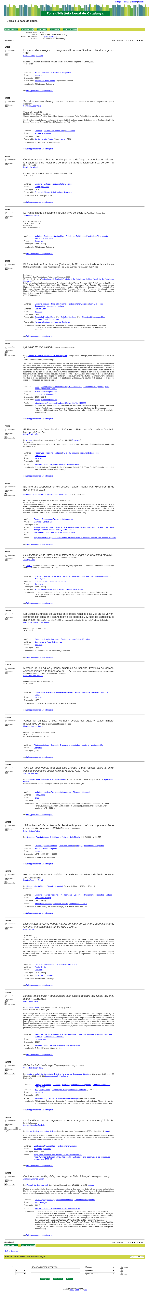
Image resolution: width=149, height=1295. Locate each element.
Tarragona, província (42, 1149)
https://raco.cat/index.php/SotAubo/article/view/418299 (57, 1045)
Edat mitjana (40, 578)
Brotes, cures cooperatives (46, 391)
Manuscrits (51, 306)
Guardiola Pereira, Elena (45, 317)
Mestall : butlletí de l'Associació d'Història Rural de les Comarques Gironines (58, 1074)
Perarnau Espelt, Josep (44, 319)
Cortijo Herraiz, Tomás (44, 139)
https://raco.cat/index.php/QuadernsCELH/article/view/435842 (60, 403)
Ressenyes (76, 440)
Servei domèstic (60, 386)
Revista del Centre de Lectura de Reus (41, 1131)
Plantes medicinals (51, 895)
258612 (29, 566)
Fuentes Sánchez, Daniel (33, 880)
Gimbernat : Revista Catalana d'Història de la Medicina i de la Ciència (53, 837)
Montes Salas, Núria (74, 589)
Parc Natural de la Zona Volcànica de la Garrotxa (54, 532)
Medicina (38, 131)
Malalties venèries (42, 792)
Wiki (85, 1290)
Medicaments (66, 895)
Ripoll (37, 798)
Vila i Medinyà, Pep (30, 773)
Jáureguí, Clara (29, 560)
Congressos (47, 519)
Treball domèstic (75, 386)
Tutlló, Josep (40, 795)
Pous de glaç (40, 1200)
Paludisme (70, 236)
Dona (37, 386)
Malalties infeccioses (43, 236)
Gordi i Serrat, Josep (76, 527)
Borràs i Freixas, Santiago (33, 56)
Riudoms (38, 75)
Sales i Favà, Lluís (30, 434)
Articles (91, 1185)
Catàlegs (50, 1200)
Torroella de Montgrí (43, 898)
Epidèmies (80, 236)
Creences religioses (103, 1034)
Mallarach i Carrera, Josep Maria (100, 527)
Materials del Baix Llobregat (37, 1185)
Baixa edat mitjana (58, 304)
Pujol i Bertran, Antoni (31, 831)
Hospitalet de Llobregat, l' (45, 394)
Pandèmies (91, 236)
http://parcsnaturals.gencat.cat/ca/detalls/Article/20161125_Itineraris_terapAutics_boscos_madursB (75, 538)
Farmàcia (93, 304)
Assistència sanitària (52, 576)
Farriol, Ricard (61, 527)
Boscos (37, 519)
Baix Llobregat (41, 1202)
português (118, 2)
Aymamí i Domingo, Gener (33, 1179)
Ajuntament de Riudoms (45, 81)
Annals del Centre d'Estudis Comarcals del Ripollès (46, 779)
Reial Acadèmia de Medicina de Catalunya (52, 322)
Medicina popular (42, 304)
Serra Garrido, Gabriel (44, 975)
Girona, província (42, 187)
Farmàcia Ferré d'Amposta (46, 848)
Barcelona (39, 584)
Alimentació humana (64, 1200)
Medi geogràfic (97, 745)
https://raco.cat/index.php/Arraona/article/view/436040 (57, 464)
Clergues (76, 792)
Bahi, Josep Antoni (42, 1089)
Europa (38, 133)
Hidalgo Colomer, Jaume (44, 529)
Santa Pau (47, 522)
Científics (56, 1085)
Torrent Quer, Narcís (31, 215)
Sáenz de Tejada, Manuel (33, 676)
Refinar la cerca (50, 37)
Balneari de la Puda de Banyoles (48, 642)
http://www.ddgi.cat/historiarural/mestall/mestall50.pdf (57, 1098)
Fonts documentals (67, 846)
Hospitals (38, 576)
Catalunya (46, 133)
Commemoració (50, 846)
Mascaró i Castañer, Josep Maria (36, 622)
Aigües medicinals (42, 639)
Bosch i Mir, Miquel (30, 167)
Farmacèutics (49, 964)
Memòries (39, 1034)
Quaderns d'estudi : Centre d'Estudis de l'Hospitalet (47, 356)
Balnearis (55, 639)
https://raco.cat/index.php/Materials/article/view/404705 (57, 1208)
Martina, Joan (40, 309)
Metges (47, 184)
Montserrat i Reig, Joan (43, 527)
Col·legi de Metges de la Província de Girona (53, 192)
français (141, 2)
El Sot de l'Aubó (32, 1008)
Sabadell (38, 311)
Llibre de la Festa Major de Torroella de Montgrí (44, 886)
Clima (37, 694)
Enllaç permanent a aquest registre (39, 91)
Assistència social (49, 389)
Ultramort (38, 970)
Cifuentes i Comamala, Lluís (93, 317)
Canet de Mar (40, 1039)
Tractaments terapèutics (61, 72)
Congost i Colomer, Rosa (33, 1068)
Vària (107, 1131)
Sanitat (37, 72)
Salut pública (58, 236)
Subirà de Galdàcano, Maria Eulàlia (49, 589)
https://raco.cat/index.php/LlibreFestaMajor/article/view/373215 (61, 904)
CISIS (72, 1290)
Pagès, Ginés (28, 929)
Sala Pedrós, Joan (68, 317)
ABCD (77, 1290)
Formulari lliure (138, 1257)
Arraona (29, 440)
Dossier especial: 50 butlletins (56, 1076)
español (127, 2)
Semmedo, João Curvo (32, 106)
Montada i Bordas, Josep (33, 726)
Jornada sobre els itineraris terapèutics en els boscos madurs (46, 494)
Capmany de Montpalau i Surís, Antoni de (69, 1089)
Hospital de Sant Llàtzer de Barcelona (50, 581)
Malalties (45, 72)
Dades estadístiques (64, 692)
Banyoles (38, 645)
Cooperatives (46, 386)
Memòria (104, 692)
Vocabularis (70, 131)
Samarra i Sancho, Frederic (34, 1125)
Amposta (38, 851)
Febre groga (40, 1087)
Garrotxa (37, 522)
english (134, 2)
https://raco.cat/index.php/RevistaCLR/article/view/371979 (58, 1155)
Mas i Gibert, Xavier (31, 1001)
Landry (64, 139)
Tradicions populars (86, 1034)
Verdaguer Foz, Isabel (65, 529)
